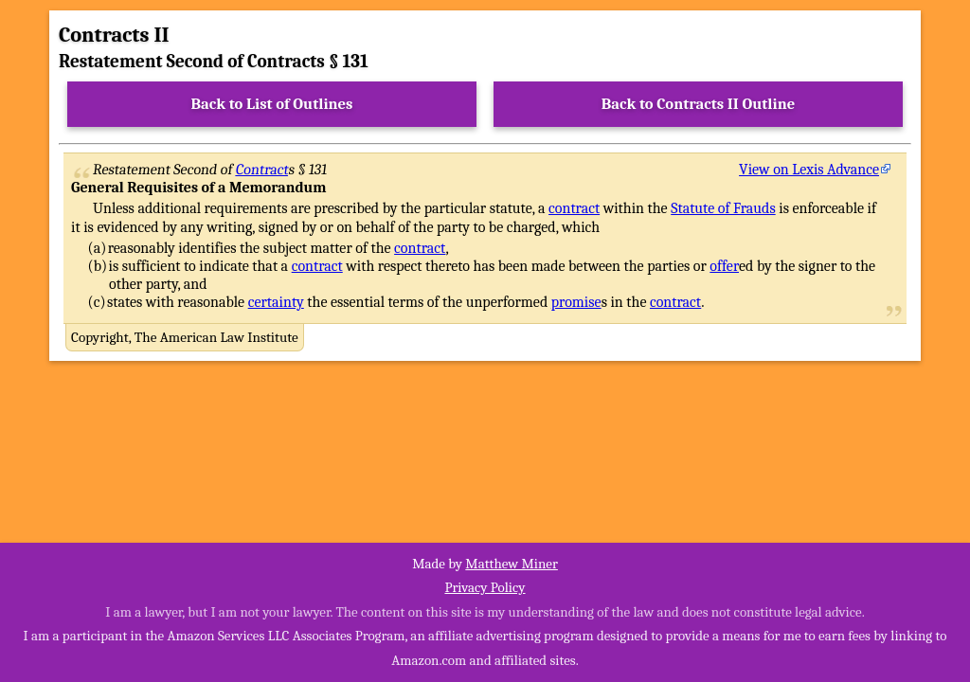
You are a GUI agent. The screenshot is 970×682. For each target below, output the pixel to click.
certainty (276, 302)
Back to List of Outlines (272, 104)
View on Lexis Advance (809, 169)
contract (574, 208)
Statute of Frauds (723, 208)
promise (576, 302)
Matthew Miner (511, 563)
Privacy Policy (484, 587)
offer (724, 266)
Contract (262, 169)
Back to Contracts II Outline (698, 104)
